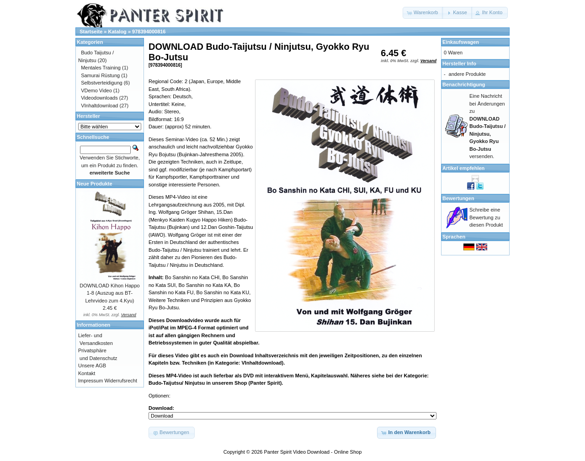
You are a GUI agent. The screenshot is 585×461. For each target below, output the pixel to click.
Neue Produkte (94, 183)
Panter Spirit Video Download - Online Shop (313, 452)
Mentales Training (101, 67)
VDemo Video (96, 90)
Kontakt (86, 373)
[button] (423, 13)
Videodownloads (99, 98)
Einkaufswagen (460, 42)
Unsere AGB (92, 365)
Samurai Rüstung (100, 75)
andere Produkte (467, 74)
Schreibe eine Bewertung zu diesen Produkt (486, 217)
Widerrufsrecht (120, 380)
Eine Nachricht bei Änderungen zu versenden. (487, 126)
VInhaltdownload (99, 105)
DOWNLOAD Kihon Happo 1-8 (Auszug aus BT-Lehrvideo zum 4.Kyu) (109, 293)
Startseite (91, 31)
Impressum (90, 380)
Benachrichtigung (463, 84)
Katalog (117, 31)
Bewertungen (458, 198)
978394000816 (148, 31)
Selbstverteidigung (101, 82)
